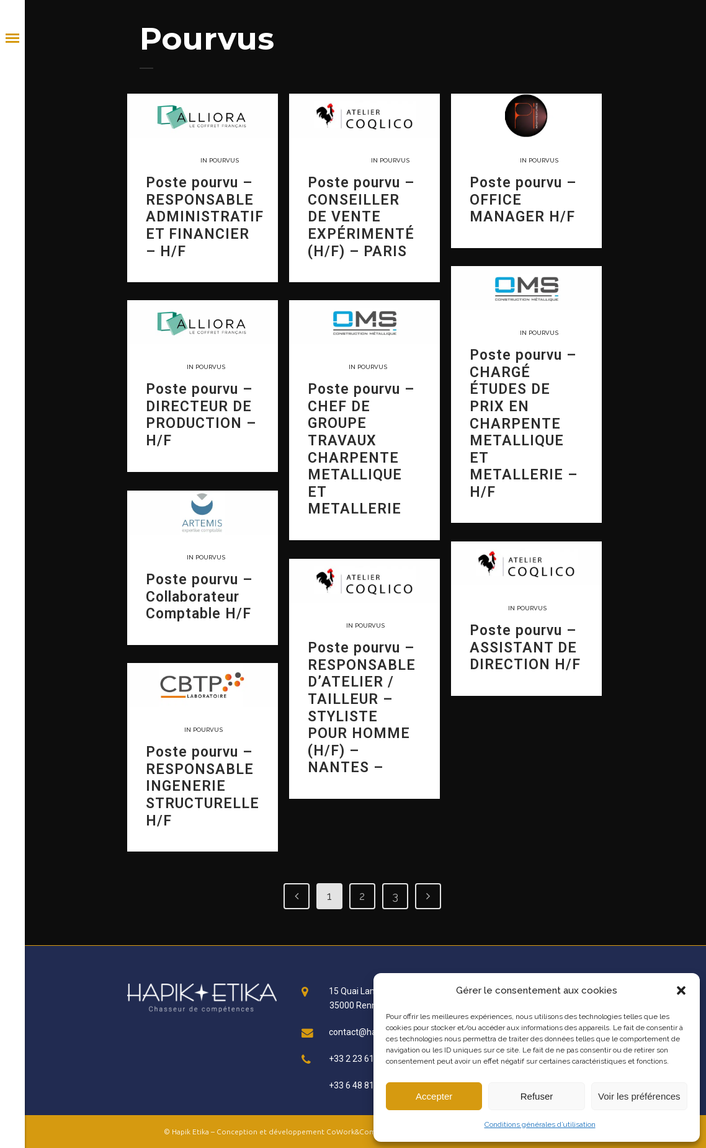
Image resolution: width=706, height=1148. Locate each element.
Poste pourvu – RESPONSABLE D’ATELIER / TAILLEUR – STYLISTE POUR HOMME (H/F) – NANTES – (362, 707)
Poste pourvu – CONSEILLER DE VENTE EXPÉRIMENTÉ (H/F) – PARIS (361, 216)
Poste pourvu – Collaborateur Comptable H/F (199, 596)
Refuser (537, 1096)
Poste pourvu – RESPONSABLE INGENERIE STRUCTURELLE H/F (202, 786)
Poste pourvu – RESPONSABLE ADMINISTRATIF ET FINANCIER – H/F (205, 216)
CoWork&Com (351, 1132)
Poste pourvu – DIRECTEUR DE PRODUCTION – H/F (201, 415)
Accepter (434, 1096)
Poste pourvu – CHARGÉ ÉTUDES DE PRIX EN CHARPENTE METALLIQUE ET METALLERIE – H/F (524, 424)
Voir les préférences (639, 1096)
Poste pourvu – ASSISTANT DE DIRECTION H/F (525, 647)
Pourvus (224, 160)
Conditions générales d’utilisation (540, 1124)
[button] (681, 990)
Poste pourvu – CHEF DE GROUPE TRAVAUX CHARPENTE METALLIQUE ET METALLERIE (361, 449)
